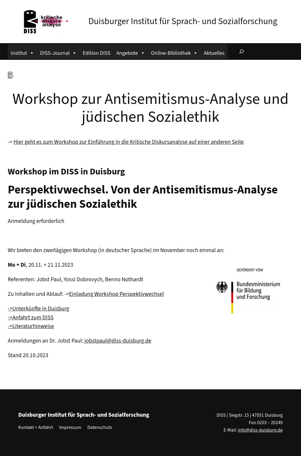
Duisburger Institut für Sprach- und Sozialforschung (182, 21)
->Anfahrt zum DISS (31, 317)
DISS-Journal (58, 52)
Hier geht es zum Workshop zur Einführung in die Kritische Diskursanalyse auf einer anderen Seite (128, 142)
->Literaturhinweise (31, 326)
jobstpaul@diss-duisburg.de (117, 341)
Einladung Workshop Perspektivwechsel (116, 294)
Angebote (130, 52)
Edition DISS (96, 53)
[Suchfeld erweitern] (241, 51)
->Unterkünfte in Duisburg (38, 308)
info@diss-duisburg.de (260, 430)
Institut (22, 52)
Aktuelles (214, 53)
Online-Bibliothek (174, 52)
